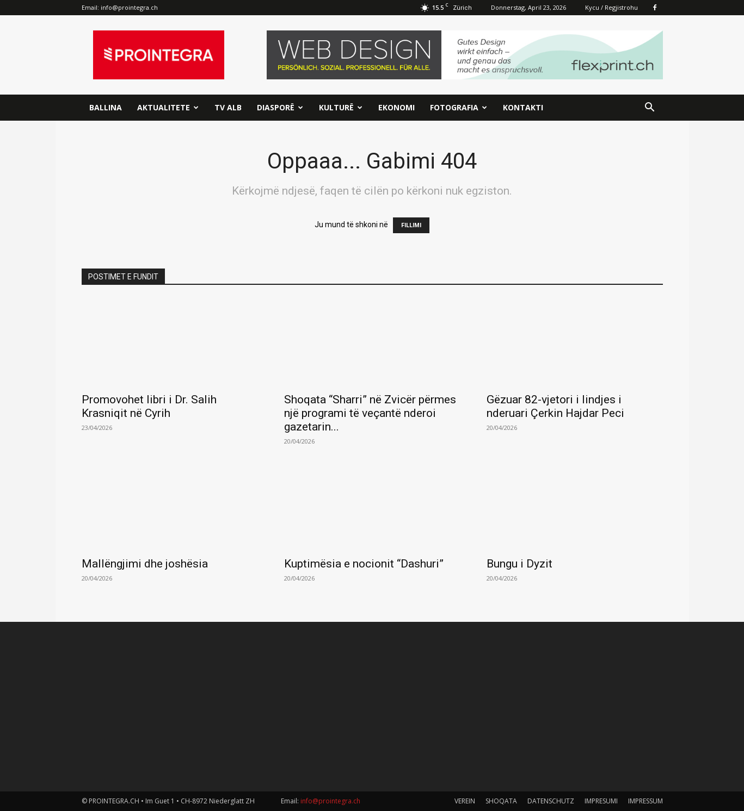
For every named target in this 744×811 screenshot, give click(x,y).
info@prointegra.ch (129, 7)
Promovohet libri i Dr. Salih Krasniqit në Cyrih (149, 406)
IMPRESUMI (601, 801)
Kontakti (523, 107)
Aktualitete (168, 107)
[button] (650, 108)
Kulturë (340, 107)
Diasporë (280, 107)
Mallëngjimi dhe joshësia (145, 563)
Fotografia (458, 107)
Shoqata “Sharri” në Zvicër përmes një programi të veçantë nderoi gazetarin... (370, 413)
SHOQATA (501, 801)
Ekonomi (396, 107)
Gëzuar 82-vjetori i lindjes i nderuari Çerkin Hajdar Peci (555, 406)
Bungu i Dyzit (519, 563)
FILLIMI (411, 225)
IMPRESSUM (645, 801)
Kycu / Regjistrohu (611, 7)
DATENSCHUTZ (550, 801)
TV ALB (228, 107)
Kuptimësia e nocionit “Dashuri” (364, 563)
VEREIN (464, 801)
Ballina (105, 107)
